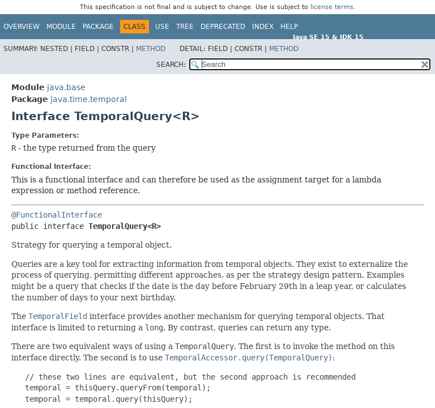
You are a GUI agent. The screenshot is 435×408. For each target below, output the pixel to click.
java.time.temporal (88, 99)
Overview (21, 27)
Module (61, 27)
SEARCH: (171, 65)
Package (98, 27)
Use (162, 27)
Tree (185, 27)
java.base (66, 87)
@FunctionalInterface (56, 214)
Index (263, 27)
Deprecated (223, 27)
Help (289, 27)
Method (150, 49)
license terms (331, 7)
